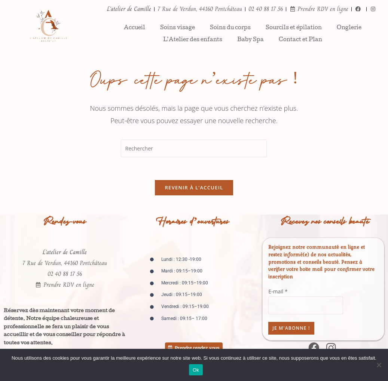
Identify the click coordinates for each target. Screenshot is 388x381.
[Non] (378, 365)
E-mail (277, 291)
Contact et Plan (300, 40)
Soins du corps (230, 28)
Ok (196, 370)
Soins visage (177, 28)
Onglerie (349, 28)
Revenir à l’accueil (194, 187)
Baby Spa (250, 40)
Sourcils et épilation (294, 28)
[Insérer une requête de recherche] (194, 148)
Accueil (134, 28)
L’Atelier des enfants (192, 40)
